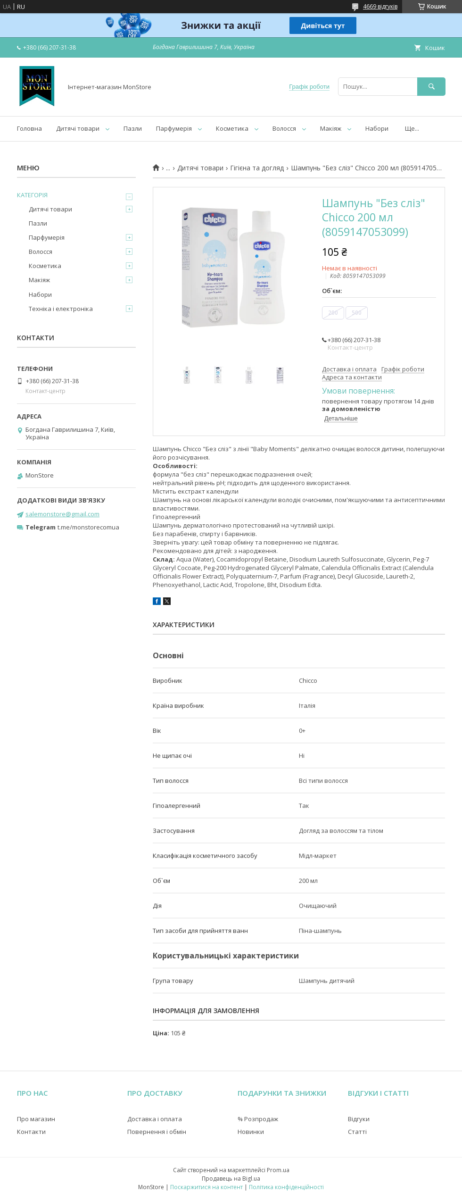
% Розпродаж (258, 1119)
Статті (357, 1131)
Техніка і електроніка (61, 308)
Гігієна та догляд (257, 168)
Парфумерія (174, 128)
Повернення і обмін (156, 1131)
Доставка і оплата (154, 1119)
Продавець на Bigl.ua (231, 1179)
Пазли (133, 128)
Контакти (31, 1131)
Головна (29, 128)
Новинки (251, 1131)
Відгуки (359, 1119)
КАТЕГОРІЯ (32, 195)
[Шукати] (431, 86)
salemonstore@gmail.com (62, 514)
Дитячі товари (77, 128)
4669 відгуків (380, 6)
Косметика (232, 128)
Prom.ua (278, 1170)
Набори (376, 128)
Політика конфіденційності (286, 1187)
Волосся (284, 128)
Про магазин (36, 1119)
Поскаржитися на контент (206, 1187)
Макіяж (330, 128)
